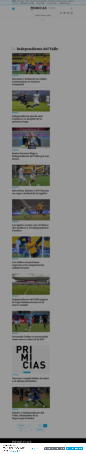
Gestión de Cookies (36, 448)
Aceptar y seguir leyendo (74, 448)
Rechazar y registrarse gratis (54, 448)
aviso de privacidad (14, 452)
